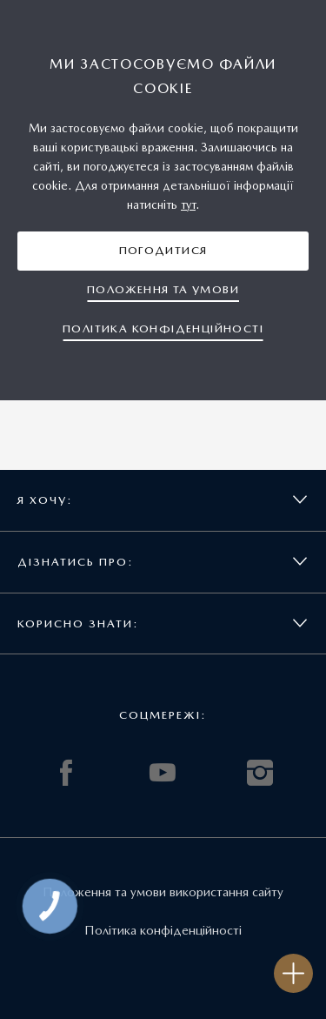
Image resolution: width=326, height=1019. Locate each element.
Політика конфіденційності (163, 930)
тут (188, 204)
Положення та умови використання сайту (163, 892)
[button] (163, 251)
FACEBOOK (66, 773)
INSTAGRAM (260, 773)
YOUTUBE (163, 773)
